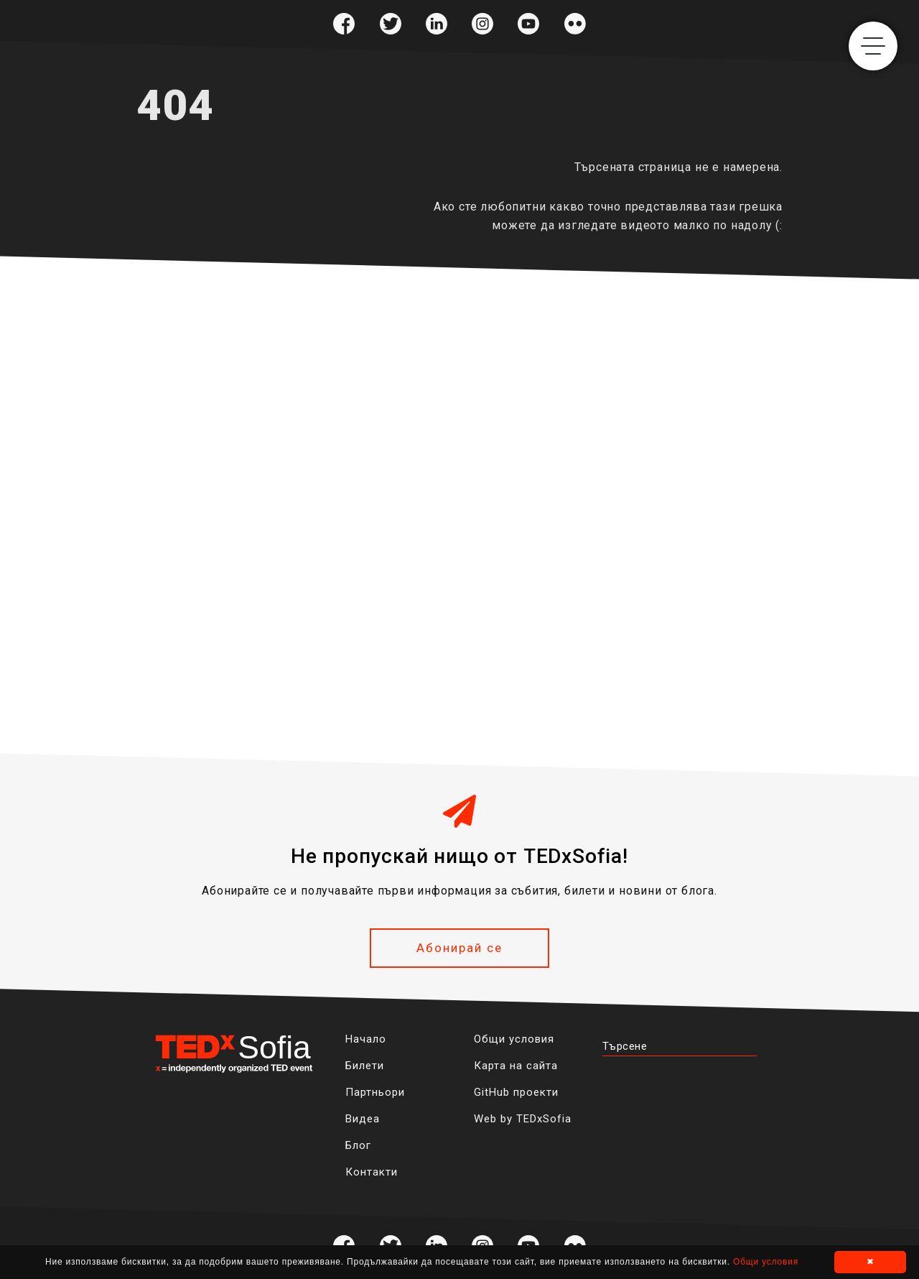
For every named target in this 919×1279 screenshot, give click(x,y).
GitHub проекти (516, 1092)
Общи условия (514, 1039)
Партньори (375, 1092)
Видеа (362, 1118)
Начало (365, 1039)
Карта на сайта (516, 1065)
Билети (364, 1065)
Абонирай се (459, 948)
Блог (358, 1145)
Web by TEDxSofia (523, 1118)
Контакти (371, 1171)
